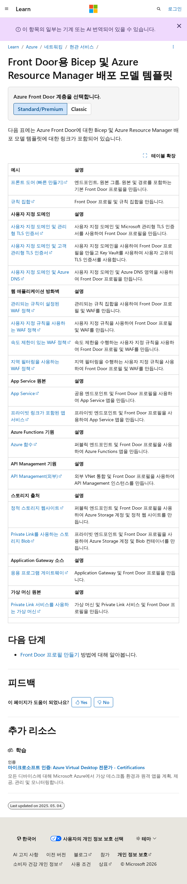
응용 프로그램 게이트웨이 (37, 572)
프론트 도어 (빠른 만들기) (37, 182)
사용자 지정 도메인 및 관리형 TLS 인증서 (39, 229)
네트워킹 (53, 47)
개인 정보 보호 (132, 854)
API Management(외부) (34, 476)
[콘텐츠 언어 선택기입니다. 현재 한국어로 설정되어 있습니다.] (26, 838)
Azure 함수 (22, 444)
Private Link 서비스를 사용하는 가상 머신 (40, 607)
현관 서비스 (82, 47)
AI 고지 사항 (25, 854)
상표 (103, 864)
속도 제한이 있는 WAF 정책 (39, 342)
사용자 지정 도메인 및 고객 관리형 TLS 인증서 (39, 249)
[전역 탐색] (6, 9)
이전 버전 (56, 854)
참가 (105, 854)
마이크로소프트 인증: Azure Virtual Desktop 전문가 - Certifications (76, 767)
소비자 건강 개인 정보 (35, 864)
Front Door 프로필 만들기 (49, 654)
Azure (31, 47)
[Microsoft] (93, 9)
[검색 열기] (158, 9)
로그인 (175, 9)
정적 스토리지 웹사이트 (35, 508)
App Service (23, 393)
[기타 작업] (173, 47)
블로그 (81, 854)
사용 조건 (81, 864)
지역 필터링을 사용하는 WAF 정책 (35, 364)
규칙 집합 (21, 201)
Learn (13, 47)
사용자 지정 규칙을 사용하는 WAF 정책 (38, 326)
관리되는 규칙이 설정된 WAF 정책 (35, 307)
